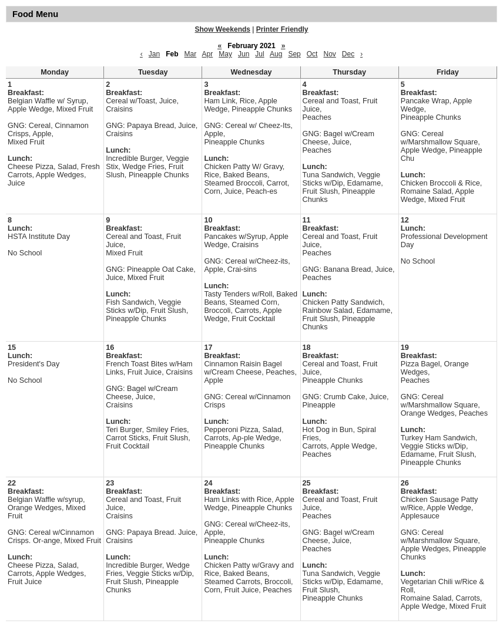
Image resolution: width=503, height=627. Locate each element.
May (225, 54)
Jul (259, 54)
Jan (154, 54)
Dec (348, 54)
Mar (191, 54)
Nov (329, 54)
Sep (294, 54)
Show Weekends (222, 29)
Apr (207, 54)
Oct (312, 54)
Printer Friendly (282, 29)
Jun (243, 54)
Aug (276, 54)
